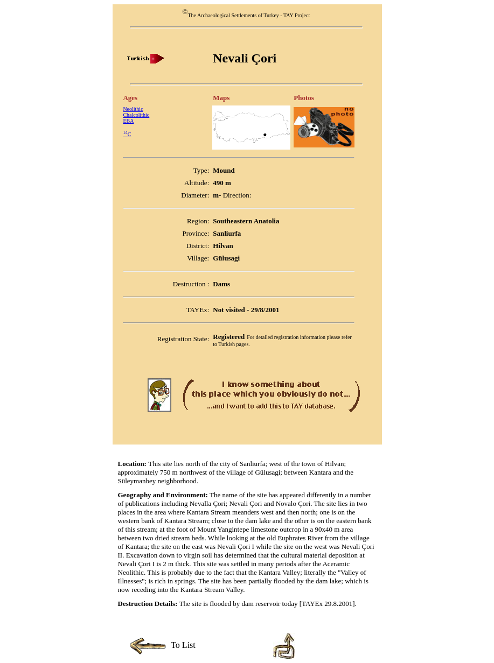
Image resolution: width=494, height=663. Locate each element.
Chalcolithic (136, 115)
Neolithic (133, 109)
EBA (128, 121)
